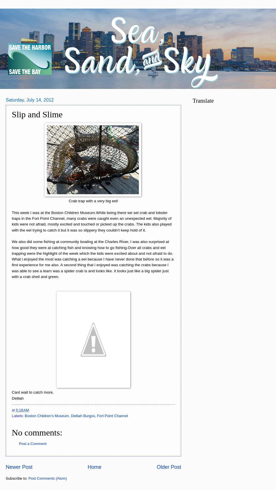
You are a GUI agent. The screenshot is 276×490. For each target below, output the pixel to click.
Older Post (169, 467)
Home (94, 467)
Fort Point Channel (112, 416)
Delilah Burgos (83, 416)
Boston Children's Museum (47, 416)
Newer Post (19, 467)
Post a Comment (33, 444)
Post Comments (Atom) (47, 478)
